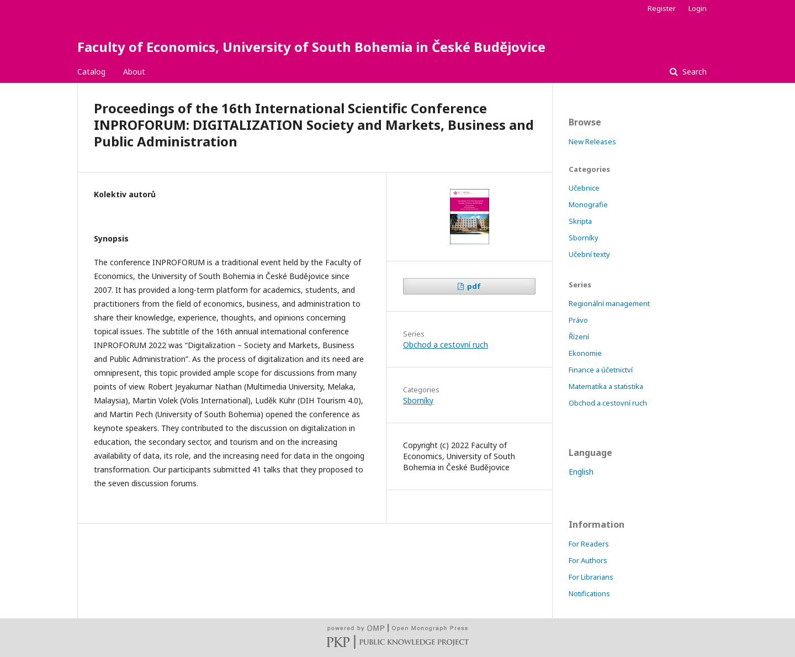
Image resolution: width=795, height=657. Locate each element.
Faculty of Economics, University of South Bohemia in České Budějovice (311, 47)
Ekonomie (585, 353)
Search (693, 71)
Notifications (589, 593)
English (581, 471)
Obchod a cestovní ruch (445, 344)
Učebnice (584, 188)
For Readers (589, 544)
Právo (578, 320)
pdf (473, 286)
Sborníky (418, 400)
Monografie (588, 204)
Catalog (91, 71)
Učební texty (589, 254)
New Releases (592, 141)
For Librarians (591, 577)
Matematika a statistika (606, 386)
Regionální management (609, 303)
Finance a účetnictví (601, 370)
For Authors (588, 560)
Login (697, 8)
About (134, 71)
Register (662, 8)
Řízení (579, 336)
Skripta (580, 221)
